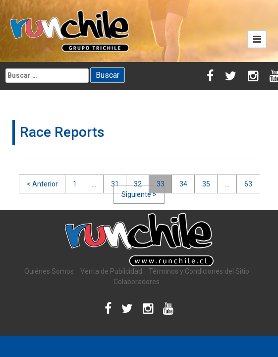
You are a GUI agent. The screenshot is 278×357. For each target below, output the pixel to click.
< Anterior (42, 184)
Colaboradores (136, 282)
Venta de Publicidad (111, 271)
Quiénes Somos (49, 271)
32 (138, 184)
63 (248, 184)
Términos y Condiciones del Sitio (199, 271)
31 (115, 184)
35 (206, 184)
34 (183, 184)
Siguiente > (139, 194)
